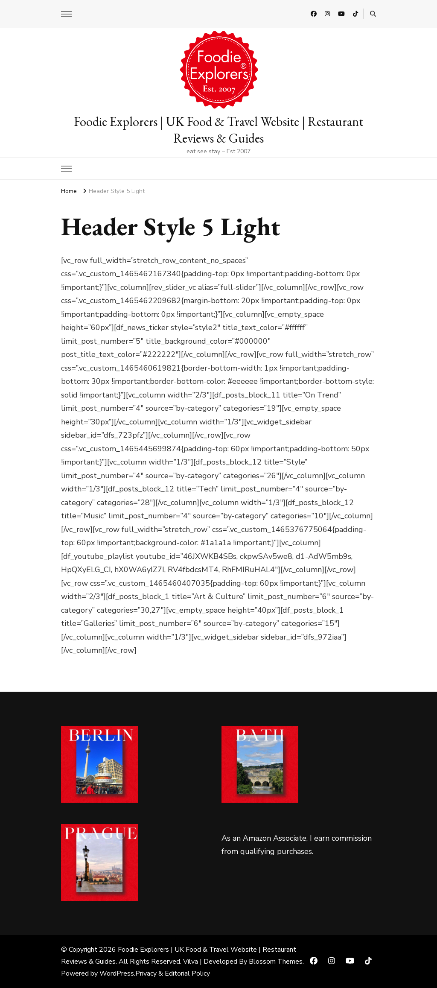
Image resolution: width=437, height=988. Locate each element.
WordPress (116, 973)
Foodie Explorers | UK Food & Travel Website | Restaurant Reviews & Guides (218, 129)
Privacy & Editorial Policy (172, 973)
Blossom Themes (276, 961)
